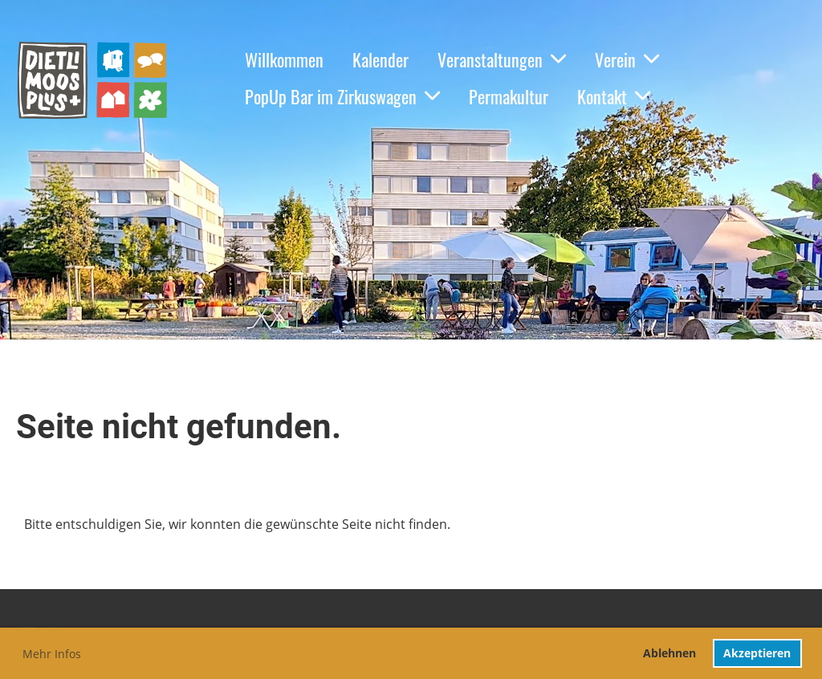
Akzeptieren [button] (757, 653)
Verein (627, 59)
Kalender (380, 59)
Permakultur (508, 96)
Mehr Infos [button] (51, 653)
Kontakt (613, 96)
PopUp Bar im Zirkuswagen (342, 96)
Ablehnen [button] (669, 653)
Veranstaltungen (501, 59)
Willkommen (284, 59)
